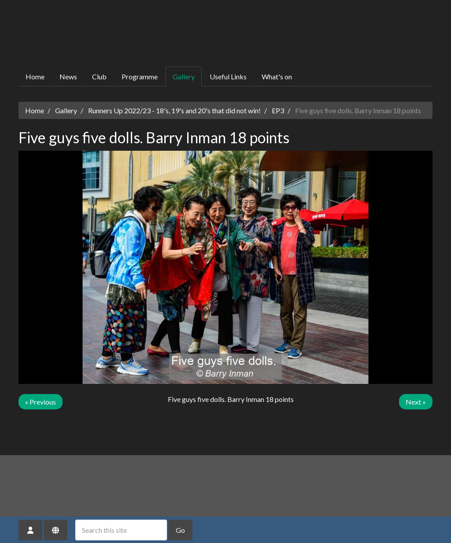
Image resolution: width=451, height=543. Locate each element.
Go (180, 530)
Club (99, 76)
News (68, 76)
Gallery (184, 76)
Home (35, 76)
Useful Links (228, 76)
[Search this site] (121, 530)
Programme (140, 76)
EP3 (278, 110)
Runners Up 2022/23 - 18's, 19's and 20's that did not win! (174, 110)
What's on (277, 76)
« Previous (40, 402)
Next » (416, 402)
